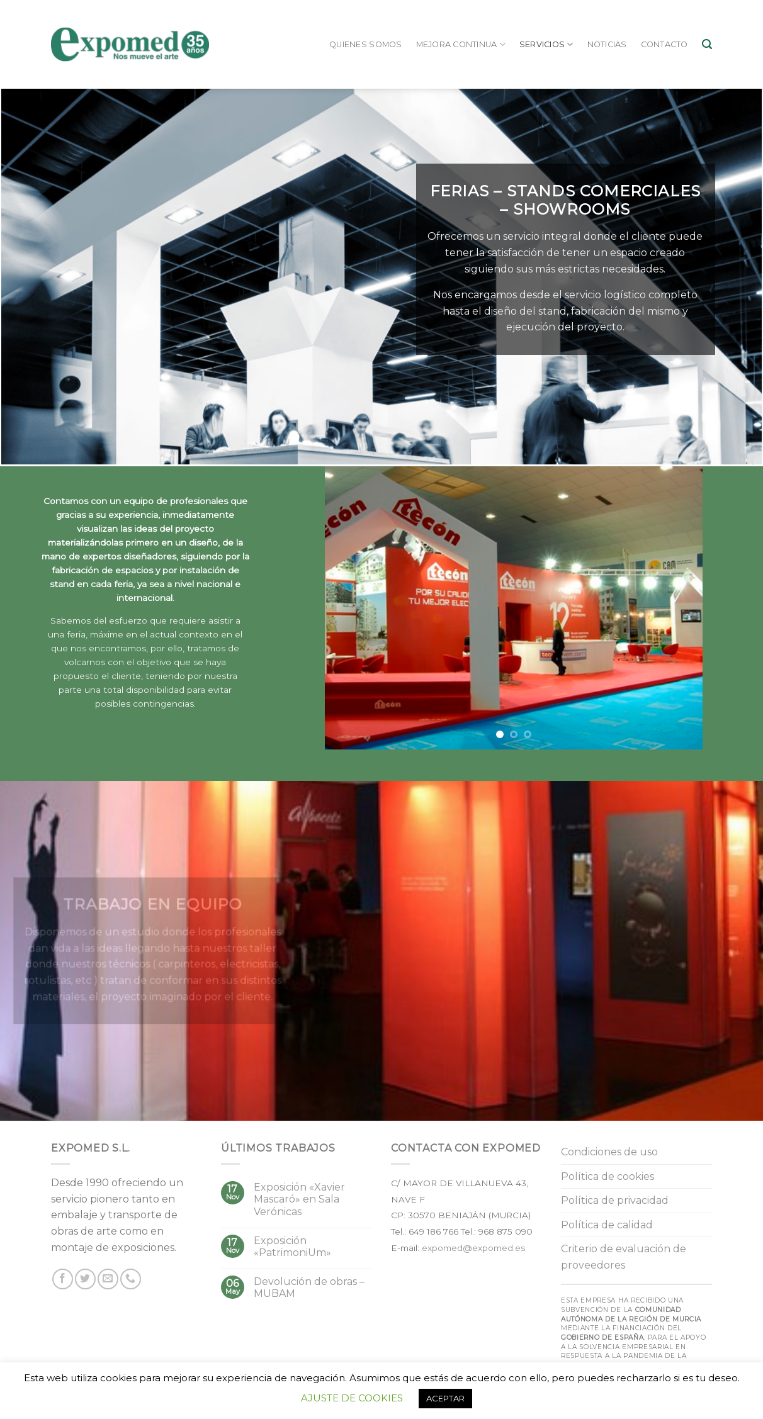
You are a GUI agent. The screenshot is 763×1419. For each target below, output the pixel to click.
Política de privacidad (615, 1200)
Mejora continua (461, 44)
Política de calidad (607, 1225)
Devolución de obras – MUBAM (309, 1287)
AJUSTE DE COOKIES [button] (352, 1398)
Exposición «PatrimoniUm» (292, 1247)
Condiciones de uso (609, 1152)
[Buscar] (707, 44)
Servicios (546, 44)
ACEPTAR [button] (445, 1398)
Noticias (607, 44)
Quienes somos (365, 44)
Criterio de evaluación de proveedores (623, 1257)
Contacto (664, 44)
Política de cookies (607, 1176)
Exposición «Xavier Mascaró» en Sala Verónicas (299, 1199)
